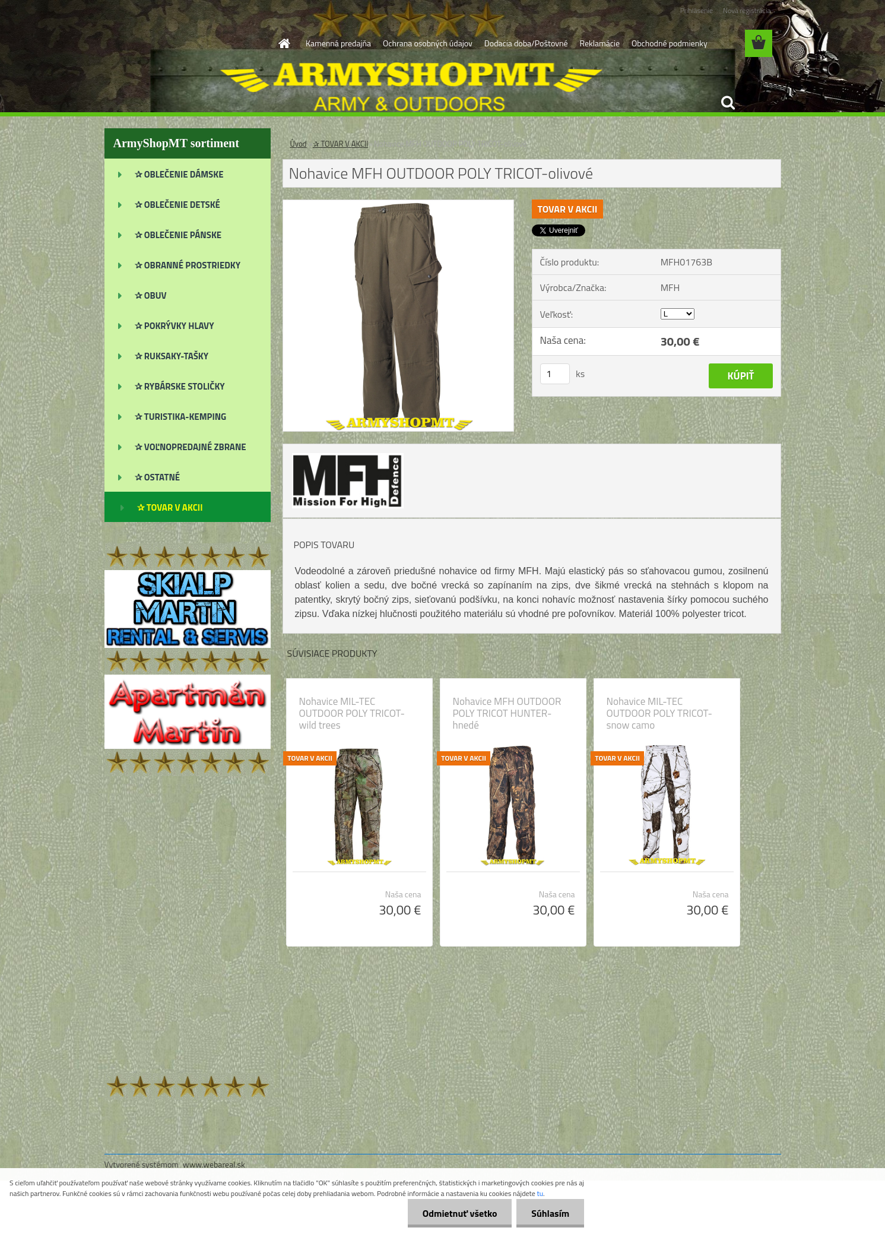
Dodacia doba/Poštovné (526, 43)
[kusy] (555, 373)
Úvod (298, 144)
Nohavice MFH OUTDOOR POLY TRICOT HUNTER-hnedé (507, 713)
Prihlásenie (696, 10)
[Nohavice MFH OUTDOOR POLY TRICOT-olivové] (398, 205)
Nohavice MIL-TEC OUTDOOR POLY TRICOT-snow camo (659, 713)
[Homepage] (283, 43)
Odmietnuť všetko (459, 1213)
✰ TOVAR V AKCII (341, 144)
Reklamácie (599, 43)
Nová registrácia (747, 10)
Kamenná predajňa (338, 43)
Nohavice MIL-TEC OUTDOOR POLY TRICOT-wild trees (352, 713)
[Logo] (186, 44)
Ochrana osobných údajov (427, 43)
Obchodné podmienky (670, 43)
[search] (727, 102)
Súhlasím (550, 1213)
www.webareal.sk (214, 1164)
